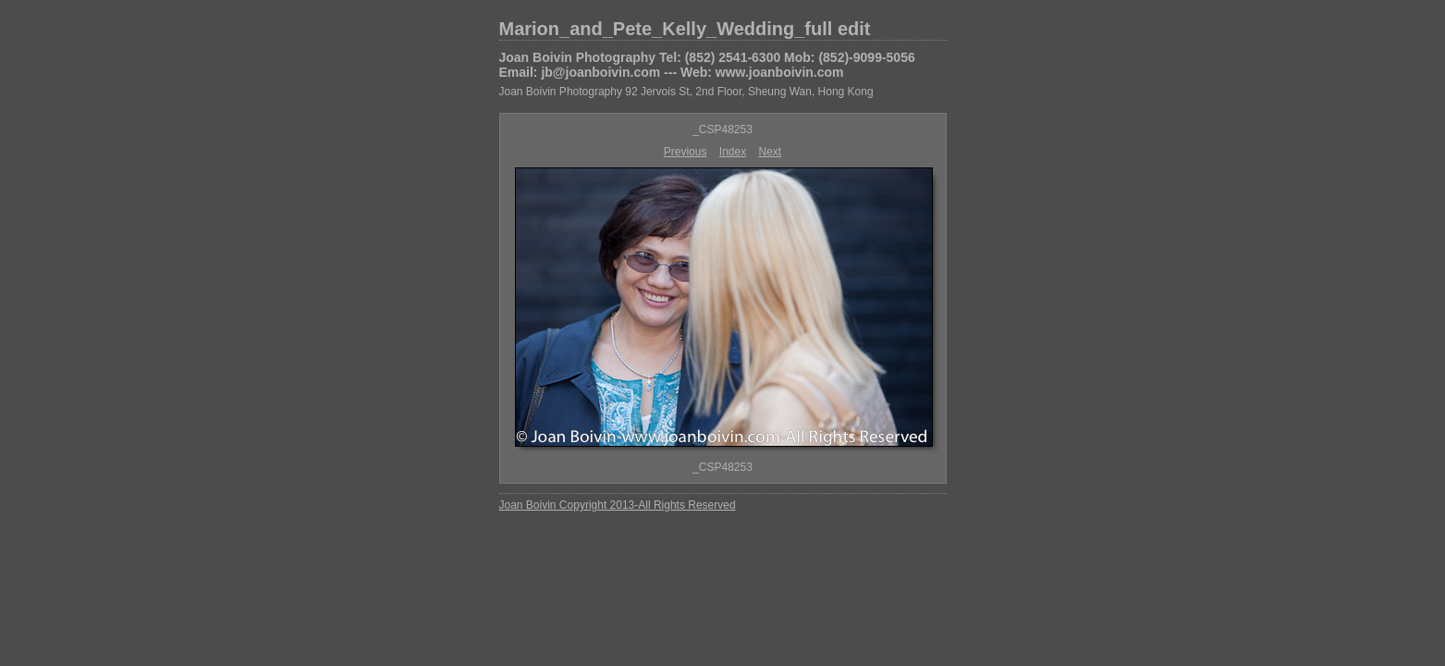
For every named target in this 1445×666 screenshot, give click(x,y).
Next (770, 151)
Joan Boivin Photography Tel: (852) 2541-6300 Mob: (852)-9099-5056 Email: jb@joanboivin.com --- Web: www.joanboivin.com (707, 65)
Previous (685, 151)
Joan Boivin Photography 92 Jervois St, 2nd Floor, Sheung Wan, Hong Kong (686, 91)
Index (732, 151)
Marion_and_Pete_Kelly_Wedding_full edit (685, 28)
